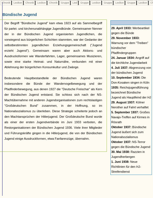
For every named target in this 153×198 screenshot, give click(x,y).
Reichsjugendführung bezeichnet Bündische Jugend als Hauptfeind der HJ (131, 92)
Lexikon (18, 2)
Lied (75, 2)
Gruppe (65, 2)
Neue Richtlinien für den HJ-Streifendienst (126, 166)
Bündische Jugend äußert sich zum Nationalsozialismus (128, 132)
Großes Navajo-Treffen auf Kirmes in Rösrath (130, 117)
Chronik (6, 2)
